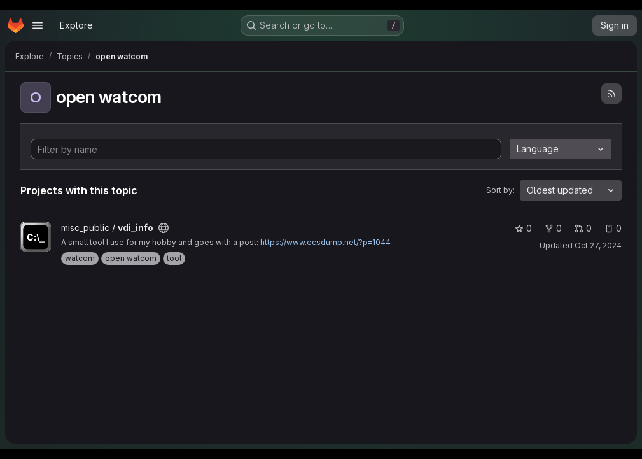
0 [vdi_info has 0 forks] (553, 228)
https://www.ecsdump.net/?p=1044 (325, 242)
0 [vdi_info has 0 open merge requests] (583, 228)
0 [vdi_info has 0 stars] (523, 228)
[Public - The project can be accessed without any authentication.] (163, 228)
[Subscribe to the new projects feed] (611, 93)
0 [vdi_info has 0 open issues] (613, 228)
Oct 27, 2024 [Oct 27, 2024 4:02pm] (598, 245)
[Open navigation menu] (37, 25)
